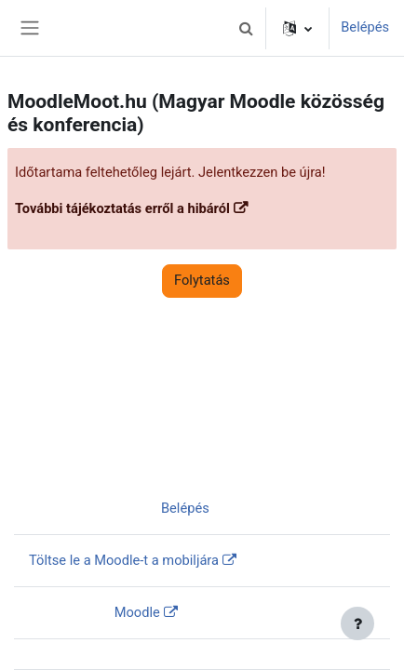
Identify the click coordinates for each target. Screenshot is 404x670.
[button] (246, 28)
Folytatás (202, 280)
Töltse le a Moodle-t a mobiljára (124, 560)
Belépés (365, 27)
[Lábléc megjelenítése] (357, 623)
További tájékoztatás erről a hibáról (122, 208)
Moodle (137, 612)
